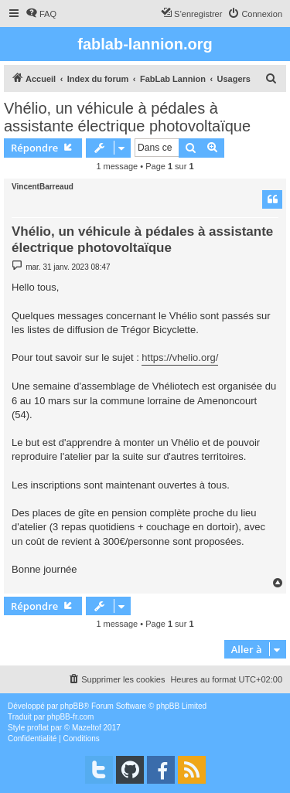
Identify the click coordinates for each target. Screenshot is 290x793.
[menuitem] (41, 14)
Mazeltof (86, 727)
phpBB (72, 706)
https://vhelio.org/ (180, 357)
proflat (38, 727)
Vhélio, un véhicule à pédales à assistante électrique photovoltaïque (127, 117)
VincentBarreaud (42, 186)
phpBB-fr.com (70, 717)
